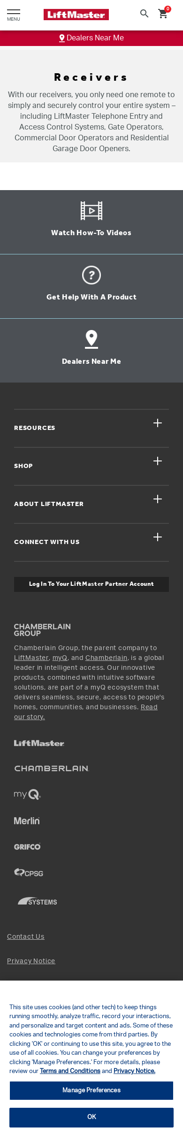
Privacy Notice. (134, 1071)
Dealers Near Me (91, 38)
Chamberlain (106, 658)
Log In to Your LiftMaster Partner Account (91, 584)
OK (91, 1117)
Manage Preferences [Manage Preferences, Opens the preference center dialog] (91, 1091)
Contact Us (26, 937)
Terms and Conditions (70, 1071)
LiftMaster (31, 658)
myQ (60, 658)
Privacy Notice (31, 961)
